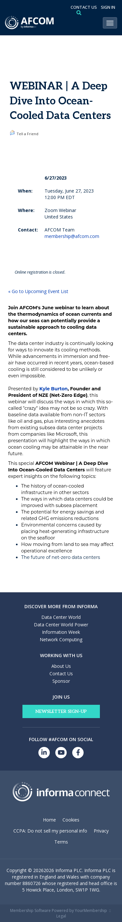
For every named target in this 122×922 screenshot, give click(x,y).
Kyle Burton (53, 389)
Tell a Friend (24, 133)
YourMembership (91, 910)
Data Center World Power (61, 624)
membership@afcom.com (72, 236)
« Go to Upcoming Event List (38, 291)
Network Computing (61, 639)
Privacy (101, 831)
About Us (61, 666)
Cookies (70, 820)
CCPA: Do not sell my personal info (50, 831)
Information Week (61, 632)
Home (49, 820)
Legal (61, 916)
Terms (61, 842)
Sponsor (61, 681)
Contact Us (61, 673)
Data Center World (61, 617)
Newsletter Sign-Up (61, 711)
